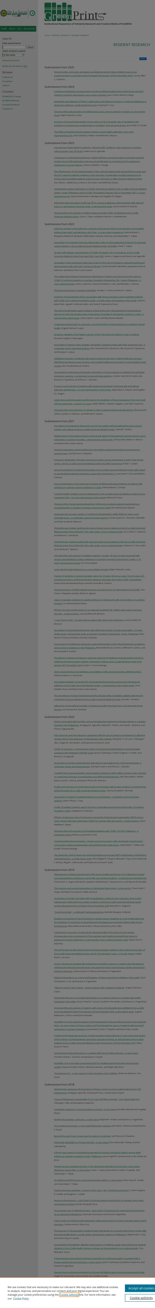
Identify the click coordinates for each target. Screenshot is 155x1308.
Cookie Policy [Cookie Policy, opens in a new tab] (21, 1298)
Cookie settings (69, 1294)
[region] (77, 1292)
